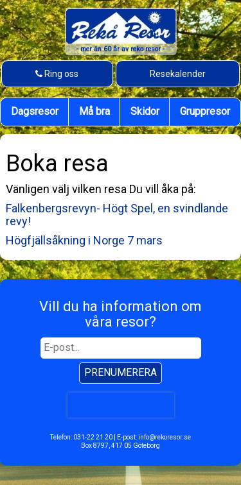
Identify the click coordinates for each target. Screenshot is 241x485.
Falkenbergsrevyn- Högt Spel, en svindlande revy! (117, 214)
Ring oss (56, 73)
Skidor (144, 111)
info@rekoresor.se (164, 437)
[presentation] (120, 404)
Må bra (94, 111)
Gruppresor (205, 111)
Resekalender (178, 74)
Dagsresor (34, 111)
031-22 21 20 (92, 437)
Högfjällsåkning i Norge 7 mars (84, 240)
